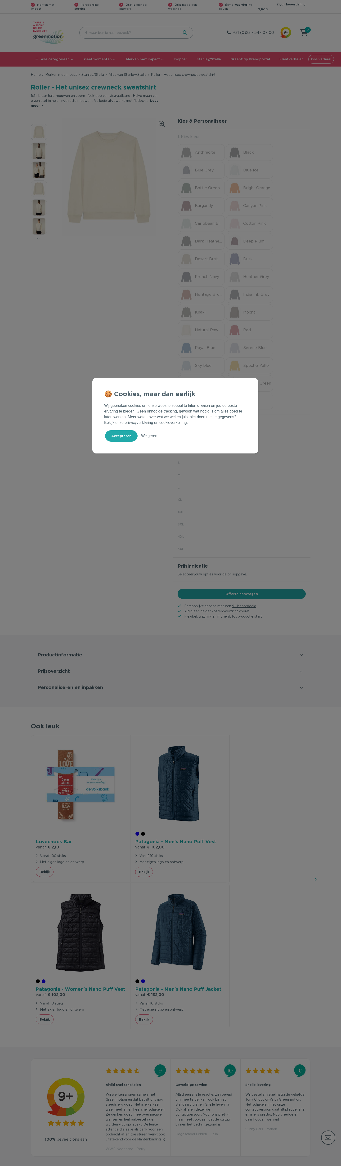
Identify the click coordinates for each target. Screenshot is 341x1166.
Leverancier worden (189, 1101)
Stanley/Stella (209, 59)
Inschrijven (264, 1027)
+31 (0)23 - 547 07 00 (253, 32)
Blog (247, 1101)
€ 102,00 (120, 735)
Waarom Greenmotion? (263, 1086)
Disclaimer (302, 1161)
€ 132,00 (259, 735)
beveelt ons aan (66, 879)
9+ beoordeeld (244, 517)
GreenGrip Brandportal (250, 59)
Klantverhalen (291, 59)
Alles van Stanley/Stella (127, 74)
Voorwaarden (234, 1161)
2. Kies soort (189, 333)
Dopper (180, 59)
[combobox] (128, 33)
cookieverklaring (173, 423)
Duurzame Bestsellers (190, 1093)
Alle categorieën (53, 59)
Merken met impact (143, 59)
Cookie (279, 1161)
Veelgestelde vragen (119, 1086)
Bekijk (45, 760)
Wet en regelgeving (118, 1093)
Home (36, 74)
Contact (108, 1078)
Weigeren (149, 436)
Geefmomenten (98, 59)
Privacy (259, 1161)
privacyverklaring (139, 423)
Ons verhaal (321, 59)
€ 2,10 (47, 729)
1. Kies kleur (189, 137)
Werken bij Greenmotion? (264, 1093)
